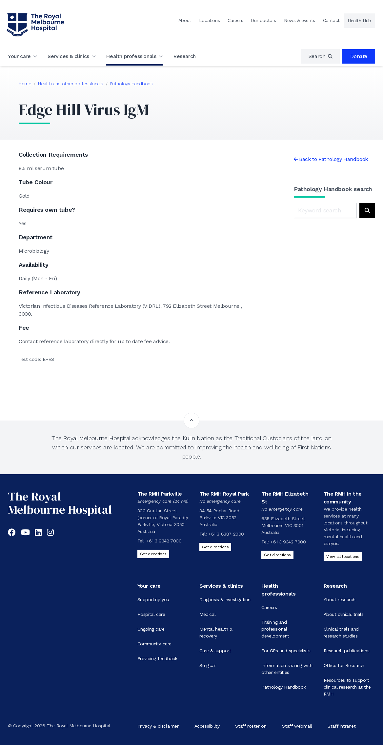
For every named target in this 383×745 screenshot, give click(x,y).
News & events (299, 20)
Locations (209, 20)
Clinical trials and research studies (341, 632)
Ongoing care (151, 629)
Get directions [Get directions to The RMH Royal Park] (215, 547)
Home (25, 83)
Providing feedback (157, 658)
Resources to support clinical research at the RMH (347, 686)
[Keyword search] (325, 210)
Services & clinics (68, 56)
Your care (19, 56)
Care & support (215, 650)
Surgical (207, 665)
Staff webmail (297, 725)
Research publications (347, 650)
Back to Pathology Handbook (333, 159)
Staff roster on (250, 725)
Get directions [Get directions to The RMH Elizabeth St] (277, 555)
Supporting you (153, 599)
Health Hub (359, 20)
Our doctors (263, 20)
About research (339, 599)
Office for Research (344, 665)
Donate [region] (358, 56)
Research (184, 56)
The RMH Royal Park (224, 494)
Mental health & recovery (215, 632)
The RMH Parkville (159, 494)
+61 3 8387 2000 (226, 534)
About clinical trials (344, 614)
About (184, 20)
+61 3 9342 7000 (164, 540)
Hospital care (151, 614)
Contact (331, 20)
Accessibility (207, 725)
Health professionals (131, 56)
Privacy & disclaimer (158, 725)
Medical (207, 614)
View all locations (342, 556)
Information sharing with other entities (286, 669)
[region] (320, 56)
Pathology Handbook (131, 83)
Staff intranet (341, 725)
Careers (235, 20)
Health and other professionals (70, 83)
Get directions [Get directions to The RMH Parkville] (153, 554)
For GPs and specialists (285, 650)
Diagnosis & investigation (225, 599)
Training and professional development (275, 628)
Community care (154, 643)
